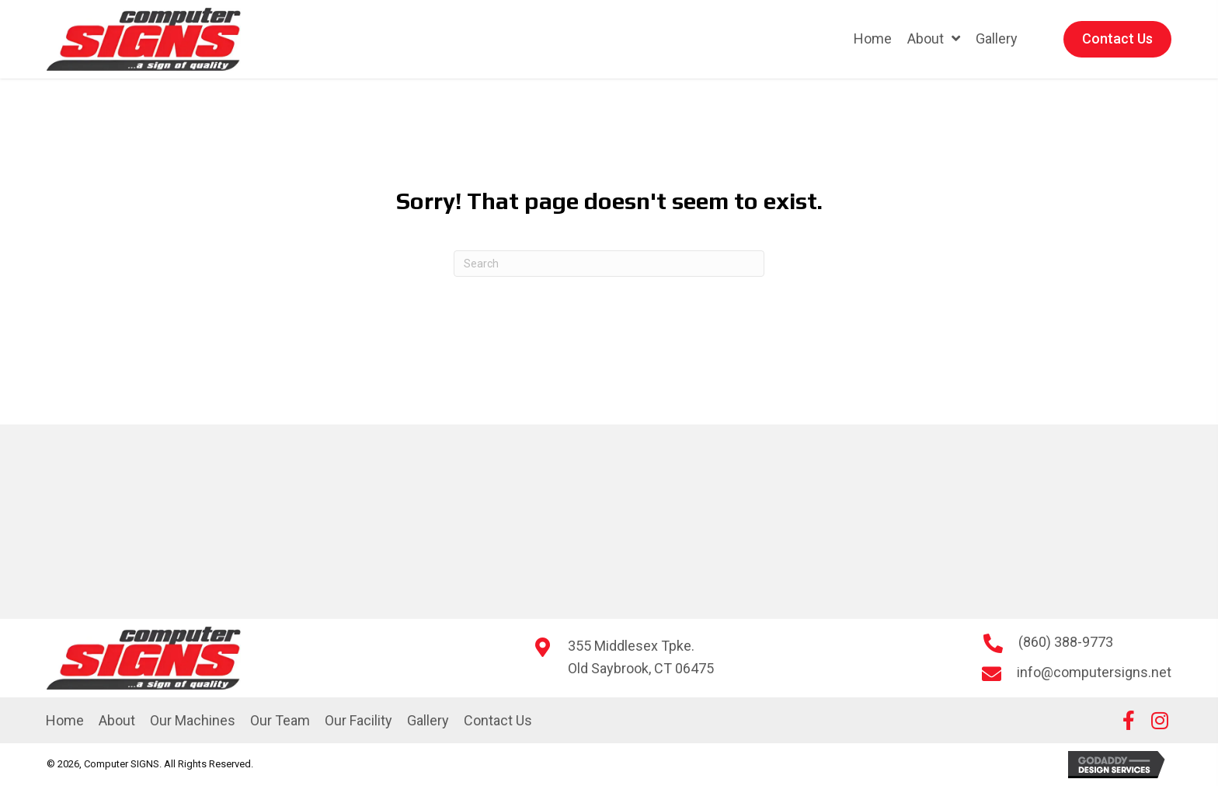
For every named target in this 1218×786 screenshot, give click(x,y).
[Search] (609, 263)
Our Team (280, 720)
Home (65, 720)
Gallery (428, 720)
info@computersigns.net (1094, 672)
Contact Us (498, 720)
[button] (1128, 720)
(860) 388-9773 (1065, 642)
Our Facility (358, 720)
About (117, 720)
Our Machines (192, 720)
